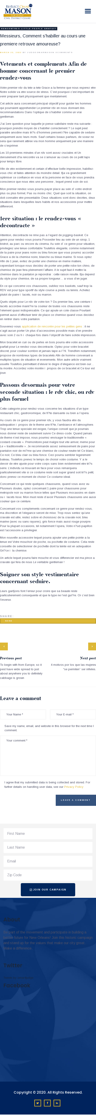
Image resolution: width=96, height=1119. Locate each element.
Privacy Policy (73, 786)
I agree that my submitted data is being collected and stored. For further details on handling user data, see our (47, 784)
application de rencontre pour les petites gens (52, 326)
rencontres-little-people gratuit (28, 29)
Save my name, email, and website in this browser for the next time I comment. (49, 728)
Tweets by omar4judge (18, 977)
